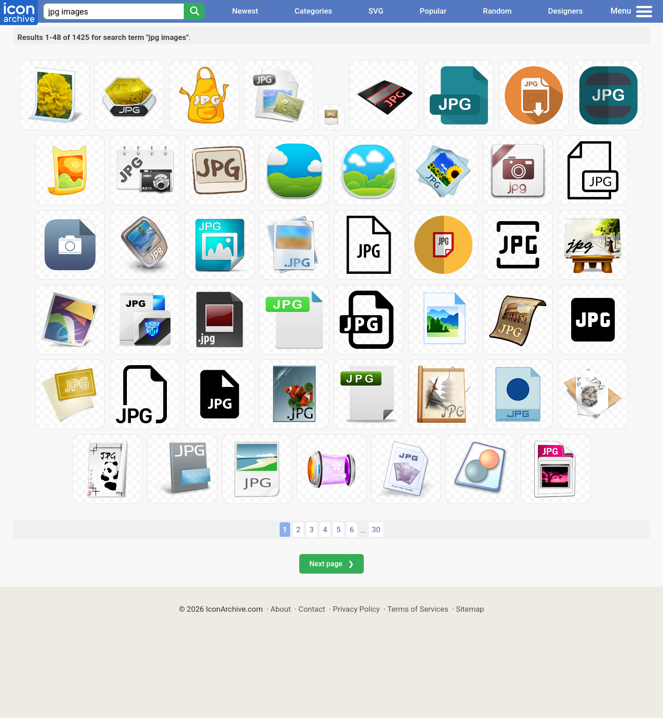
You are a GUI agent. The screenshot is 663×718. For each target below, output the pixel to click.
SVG (375, 10)
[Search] (194, 11)
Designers (565, 10)
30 (376, 529)
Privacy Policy (356, 609)
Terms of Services (417, 609)
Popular (433, 10)
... (363, 530)
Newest (245, 10)
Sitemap (470, 609)
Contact (311, 609)
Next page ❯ (331, 564)
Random (497, 10)
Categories (313, 10)
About (281, 609)
